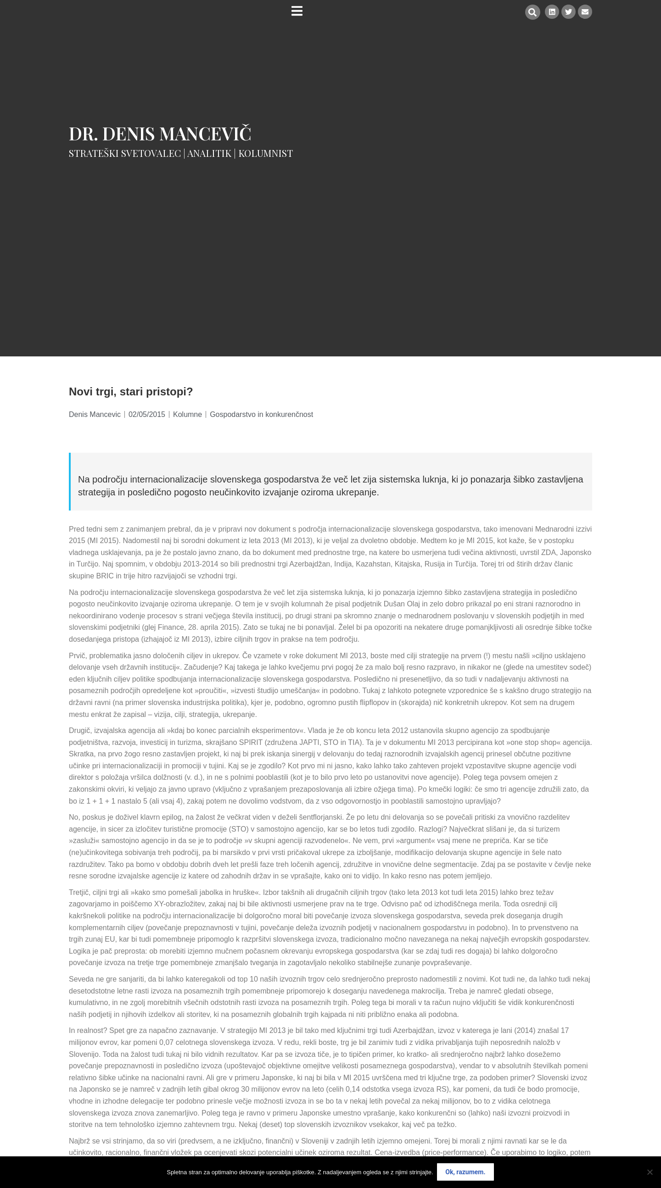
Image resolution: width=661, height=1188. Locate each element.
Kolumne (187, 414)
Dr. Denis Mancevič (160, 133)
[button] (531, 12)
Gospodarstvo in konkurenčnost (261, 414)
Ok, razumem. (466, 1172)
